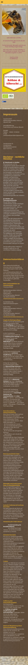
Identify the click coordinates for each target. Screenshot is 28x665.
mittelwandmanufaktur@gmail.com (13, 298)
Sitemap (3, 660)
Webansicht (23, 660)
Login (25, 658)
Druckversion (5, 658)
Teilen (4, 101)
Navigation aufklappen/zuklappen (14, 2)
